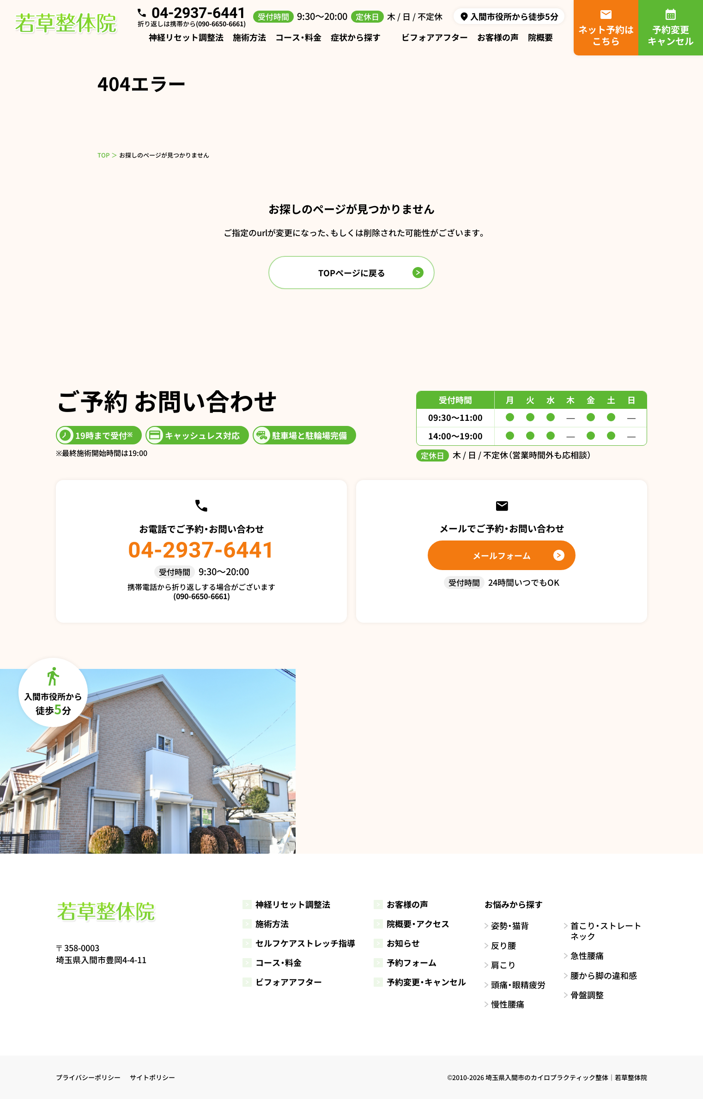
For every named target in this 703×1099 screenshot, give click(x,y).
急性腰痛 (587, 955)
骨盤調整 (587, 995)
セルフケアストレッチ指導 (298, 943)
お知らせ (397, 943)
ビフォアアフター (434, 37)
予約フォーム (405, 962)
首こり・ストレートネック (606, 930)
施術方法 (249, 37)
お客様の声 (498, 37)
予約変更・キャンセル (420, 982)
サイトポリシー (152, 1077)
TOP (103, 155)
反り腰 (503, 945)
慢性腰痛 (507, 1004)
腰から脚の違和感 (603, 975)
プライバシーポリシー (88, 1077)
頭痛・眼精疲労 (518, 984)
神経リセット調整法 (186, 37)
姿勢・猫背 (510, 925)
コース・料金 (298, 37)
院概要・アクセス (411, 923)
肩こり (503, 964)
